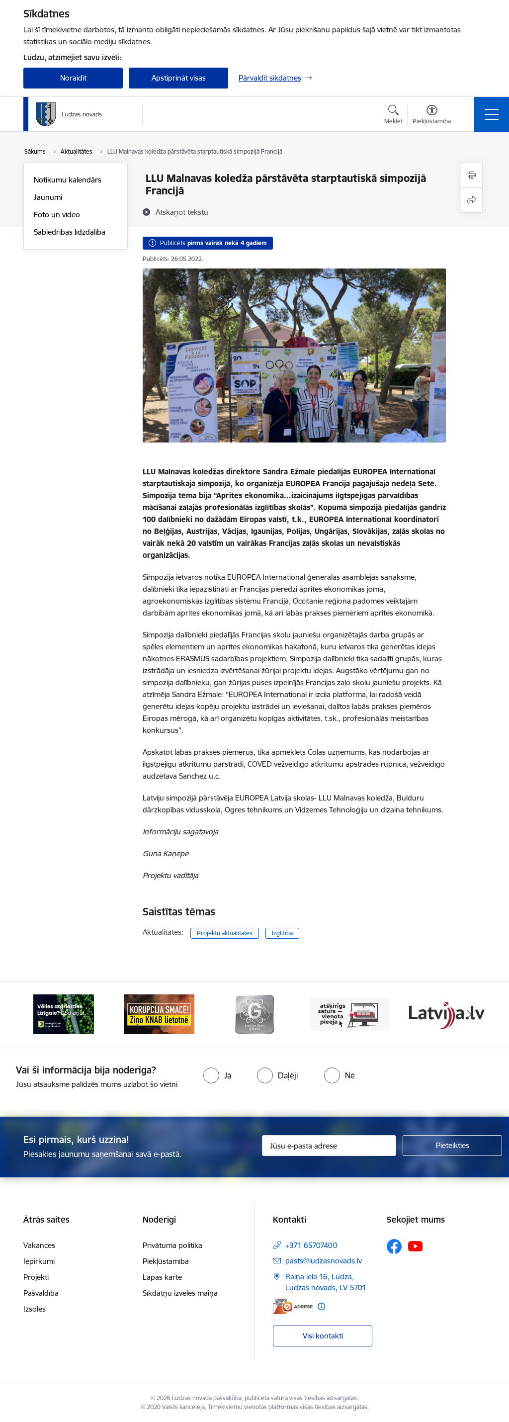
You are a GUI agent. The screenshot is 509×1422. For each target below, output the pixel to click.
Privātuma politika (172, 1245)
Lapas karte (162, 1277)
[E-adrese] (293, 1306)
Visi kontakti (323, 1335)
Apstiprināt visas (179, 78)
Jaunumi (48, 197)
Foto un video (57, 214)
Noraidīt (73, 78)
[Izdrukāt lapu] (471, 175)
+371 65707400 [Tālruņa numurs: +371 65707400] (311, 1245)
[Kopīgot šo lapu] (471, 200)
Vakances (39, 1245)
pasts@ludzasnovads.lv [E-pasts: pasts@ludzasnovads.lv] (323, 1260)
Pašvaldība (41, 1293)
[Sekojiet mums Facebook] (394, 1246)
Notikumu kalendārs (67, 179)
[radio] (217, 1075)
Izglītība (282, 933)
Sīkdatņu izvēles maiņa (180, 1293)
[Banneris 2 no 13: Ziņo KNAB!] (159, 1013)
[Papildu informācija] (321, 1306)
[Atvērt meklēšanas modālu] (393, 116)
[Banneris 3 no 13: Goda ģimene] (254, 1013)
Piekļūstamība (166, 1261)
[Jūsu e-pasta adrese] (329, 1145)
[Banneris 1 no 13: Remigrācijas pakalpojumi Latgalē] (63, 1013)
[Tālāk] (469, 1014)
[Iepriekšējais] (40, 1014)
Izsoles (34, 1309)
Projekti (36, 1277)
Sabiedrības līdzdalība (69, 232)
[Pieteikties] (452, 1145)
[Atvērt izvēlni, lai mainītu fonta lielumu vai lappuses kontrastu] (432, 116)
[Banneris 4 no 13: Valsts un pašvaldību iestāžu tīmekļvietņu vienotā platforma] (350, 1013)
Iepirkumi (39, 1261)
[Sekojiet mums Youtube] (415, 1246)
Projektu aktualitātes (225, 933)
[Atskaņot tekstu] (182, 212)
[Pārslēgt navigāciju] (491, 114)
